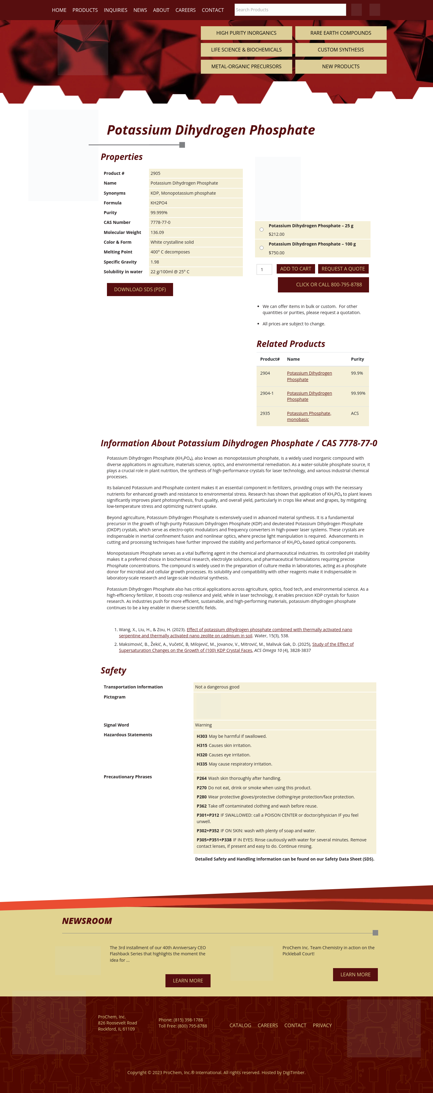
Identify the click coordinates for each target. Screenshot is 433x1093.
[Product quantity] (264, 269)
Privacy (322, 1025)
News (140, 10)
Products (85, 10)
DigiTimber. (294, 1072)
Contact (213, 10)
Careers (186, 10)
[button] (187, 980)
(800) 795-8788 (192, 1026)
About (161, 10)
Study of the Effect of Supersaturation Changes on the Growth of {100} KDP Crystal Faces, (236, 647)
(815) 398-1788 (188, 1020)
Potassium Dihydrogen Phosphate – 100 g (312, 244)
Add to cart (295, 268)
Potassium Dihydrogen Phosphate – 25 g (311, 225)
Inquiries (115, 10)
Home (59, 10)
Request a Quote (343, 268)
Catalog (240, 1025)
